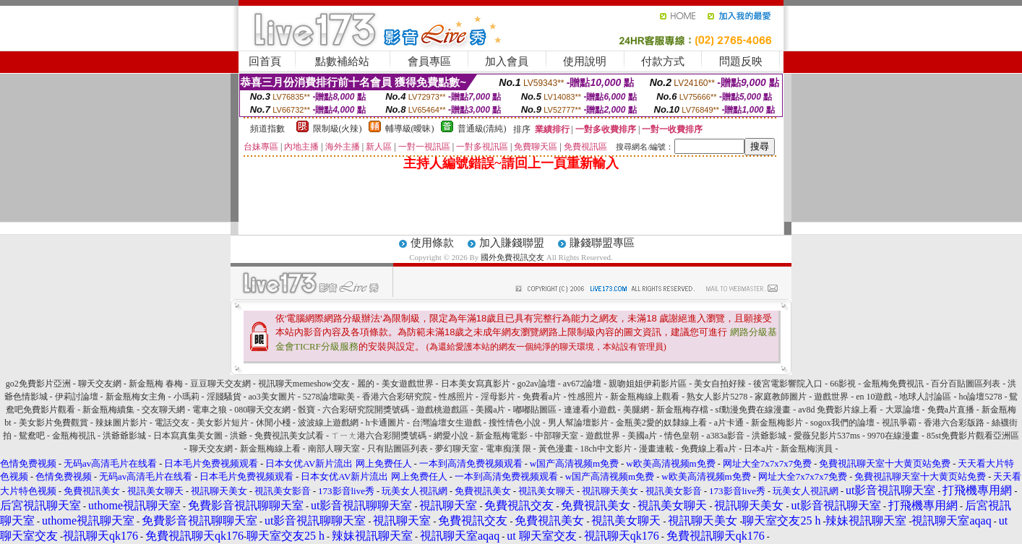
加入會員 (506, 61)
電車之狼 (209, 410)
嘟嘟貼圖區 (535, 410)
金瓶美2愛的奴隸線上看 (661, 423)
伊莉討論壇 (76, 397)
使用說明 (584, 61)
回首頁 (265, 61)
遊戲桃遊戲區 (442, 410)
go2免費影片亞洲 (38, 384)
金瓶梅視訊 (73, 436)
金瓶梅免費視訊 (893, 384)
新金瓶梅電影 (502, 436)
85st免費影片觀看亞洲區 (973, 436)
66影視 (843, 384)
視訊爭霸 (899, 423)
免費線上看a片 (709, 449)
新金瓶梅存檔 (682, 410)
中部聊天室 (556, 436)
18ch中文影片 (606, 449)
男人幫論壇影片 (578, 423)
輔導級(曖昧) (409, 129)
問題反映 (741, 61)
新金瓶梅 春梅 (156, 384)
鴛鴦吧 (32, 436)
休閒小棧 (273, 423)
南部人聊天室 (334, 449)
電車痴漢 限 (508, 449)
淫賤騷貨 (224, 397)
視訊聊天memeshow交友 (304, 384)
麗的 (365, 384)
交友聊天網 (163, 410)
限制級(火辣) (337, 129)
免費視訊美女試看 (289, 436)
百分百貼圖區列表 (965, 384)
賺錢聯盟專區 (602, 243)
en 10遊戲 (875, 397)
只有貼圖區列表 (397, 449)
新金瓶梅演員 (807, 449)
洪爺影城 (769, 436)
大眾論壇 (902, 410)
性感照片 (456, 397)
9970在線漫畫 (893, 436)
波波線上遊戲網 (328, 423)
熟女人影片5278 (717, 397)
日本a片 (758, 449)
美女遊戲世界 (408, 384)
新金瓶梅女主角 (136, 397)
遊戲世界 (832, 397)
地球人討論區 (925, 397)
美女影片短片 (223, 423)
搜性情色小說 (515, 423)
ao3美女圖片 (272, 397)
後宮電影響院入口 (788, 384)
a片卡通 (729, 423)
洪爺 (238, 436)
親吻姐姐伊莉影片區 (648, 384)
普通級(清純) (482, 129)
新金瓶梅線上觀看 (644, 397)
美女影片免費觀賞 (53, 423)
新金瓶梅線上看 (270, 449)
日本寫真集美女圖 (188, 436)
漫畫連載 (656, 449)
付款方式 (662, 61)
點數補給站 (342, 61)
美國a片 (490, 410)
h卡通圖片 (385, 423)
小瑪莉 (186, 397)
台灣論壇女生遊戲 (446, 423)
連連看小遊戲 (590, 410)
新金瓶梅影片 (777, 423)
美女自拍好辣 (720, 384)
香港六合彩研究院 (396, 397)
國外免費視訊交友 (512, 257)
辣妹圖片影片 (121, 423)
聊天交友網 (99, 384)
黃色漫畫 (555, 449)
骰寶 (306, 410)
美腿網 (636, 410)
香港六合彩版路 (954, 423)
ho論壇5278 (980, 397)
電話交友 (172, 423)
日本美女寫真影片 (475, 384)
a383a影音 (725, 436)
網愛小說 (451, 436)
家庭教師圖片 (781, 397)
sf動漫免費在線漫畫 (753, 410)
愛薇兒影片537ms (827, 436)
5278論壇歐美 (329, 397)
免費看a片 (542, 397)
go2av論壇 (537, 384)
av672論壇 (582, 384)
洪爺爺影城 (124, 436)
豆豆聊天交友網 (220, 384)
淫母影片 (498, 397)
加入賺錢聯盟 (511, 243)
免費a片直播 (950, 410)
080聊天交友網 (262, 410)
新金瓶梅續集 (108, 410)
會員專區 (429, 61)
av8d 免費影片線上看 (837, 410)
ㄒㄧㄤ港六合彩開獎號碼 (378, 436)
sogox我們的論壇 (842, 423)
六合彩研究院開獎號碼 (365, 410)
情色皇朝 (681, 436)
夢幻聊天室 (456, 449)
